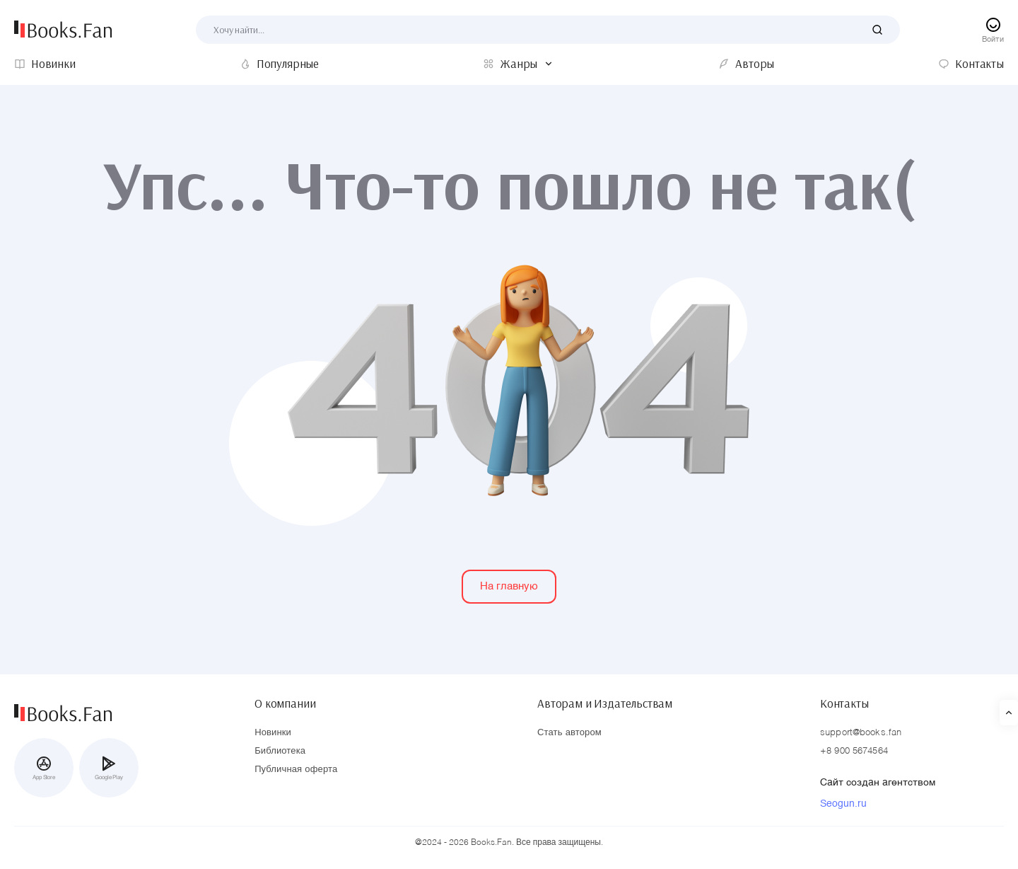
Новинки (273, 732)
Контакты (844, 703)
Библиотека (280, 751)
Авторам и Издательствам (604, 703)
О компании (285, 703)
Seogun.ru (843, 804)
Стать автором (569, 732)
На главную (509, 586)
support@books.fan (860, 732)
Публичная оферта (296, 769)
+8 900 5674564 (854, 751)
